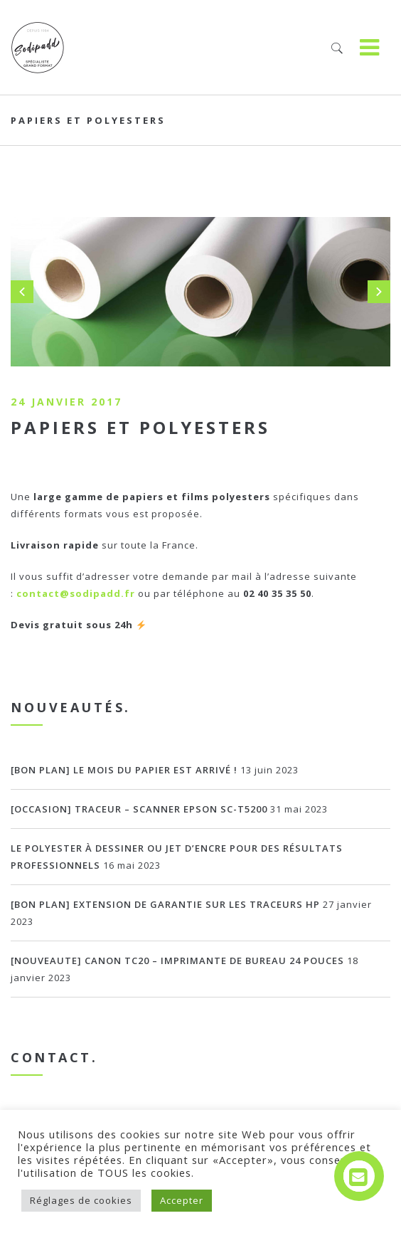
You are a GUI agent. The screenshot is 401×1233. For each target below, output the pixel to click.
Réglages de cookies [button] (81, 1200)
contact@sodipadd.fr (75, 593)
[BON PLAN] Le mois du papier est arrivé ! (124, 769)
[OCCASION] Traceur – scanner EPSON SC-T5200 (139, 809)
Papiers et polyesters (140, 427)
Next (379, 291)
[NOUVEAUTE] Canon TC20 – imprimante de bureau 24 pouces (177, 960)
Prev (22, 291)
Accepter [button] (181, 1200)
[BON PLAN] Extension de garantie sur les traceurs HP (165, 904)
